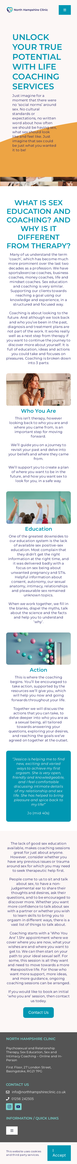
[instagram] (9, 1106)
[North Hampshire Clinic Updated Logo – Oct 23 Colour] (27, 8)
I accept (59, 1153)
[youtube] (18, 1106)
